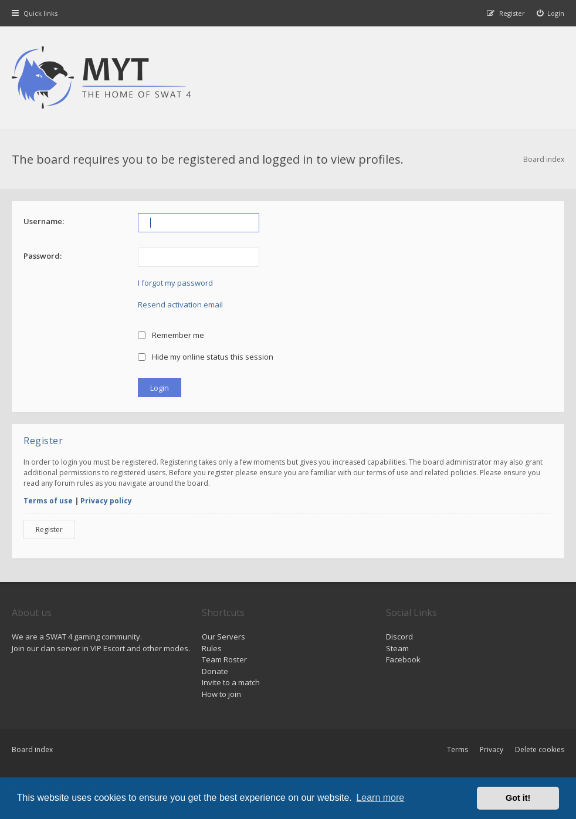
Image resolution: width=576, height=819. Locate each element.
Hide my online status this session (205, 356)
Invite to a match (231, 682)
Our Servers (223, 636)
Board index (32, 749)
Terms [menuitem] (457, 749)
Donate (215, 671)
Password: (42, 256)
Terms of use (48, 501)
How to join (221, 694)
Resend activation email (180, 304)
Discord (399, 636)
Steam (397, 648)
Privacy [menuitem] (491, 749)
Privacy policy (106, 501)
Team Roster (224, 659)
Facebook (403, 659)
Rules (212, 648)
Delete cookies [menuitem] (539, 749)
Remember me (171, 335)
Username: (43, 221)
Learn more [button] (380, 798)
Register (49, 529)
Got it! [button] (518, 798)
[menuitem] (551, 13)
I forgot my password (175, 282)
